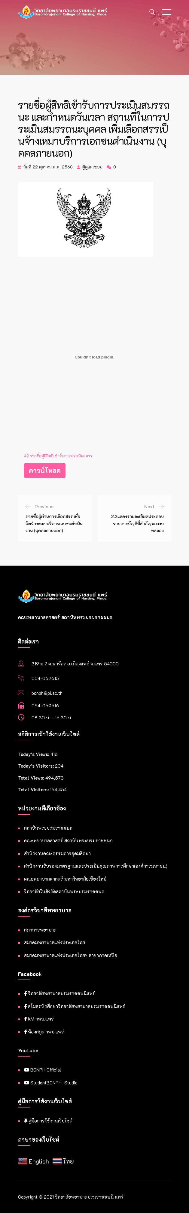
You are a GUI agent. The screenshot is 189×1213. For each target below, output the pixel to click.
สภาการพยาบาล (40, 930)
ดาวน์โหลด (45, 470)
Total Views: (31, 778)
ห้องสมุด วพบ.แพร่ (44, 1032)
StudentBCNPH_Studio (51, 1083)
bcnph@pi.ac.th (47, 693)
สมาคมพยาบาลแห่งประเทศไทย (54, 942)
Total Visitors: (34, 789)
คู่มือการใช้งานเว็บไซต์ (48, 1121)
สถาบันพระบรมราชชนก (48, 828)
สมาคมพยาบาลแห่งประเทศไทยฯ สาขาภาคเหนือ (70, 955)
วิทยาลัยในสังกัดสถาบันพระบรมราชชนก (64, 891)
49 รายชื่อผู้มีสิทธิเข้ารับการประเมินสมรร (58, 455)
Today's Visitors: (36, 766)
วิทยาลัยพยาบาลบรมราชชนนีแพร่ (59, 993)
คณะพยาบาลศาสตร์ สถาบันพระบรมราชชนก (68, 840)
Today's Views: (34, 754)
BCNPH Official (42, 1070)
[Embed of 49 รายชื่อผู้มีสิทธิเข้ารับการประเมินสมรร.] (94, 357)
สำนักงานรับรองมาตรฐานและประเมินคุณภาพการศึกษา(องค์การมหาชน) (95, 866)
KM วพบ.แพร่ (39, 1019)
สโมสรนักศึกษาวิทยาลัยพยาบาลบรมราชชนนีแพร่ (74, 1006)
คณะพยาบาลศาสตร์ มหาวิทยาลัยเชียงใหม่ (65, 879)
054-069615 (45, 678)
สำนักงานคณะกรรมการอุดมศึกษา (57, 853)
